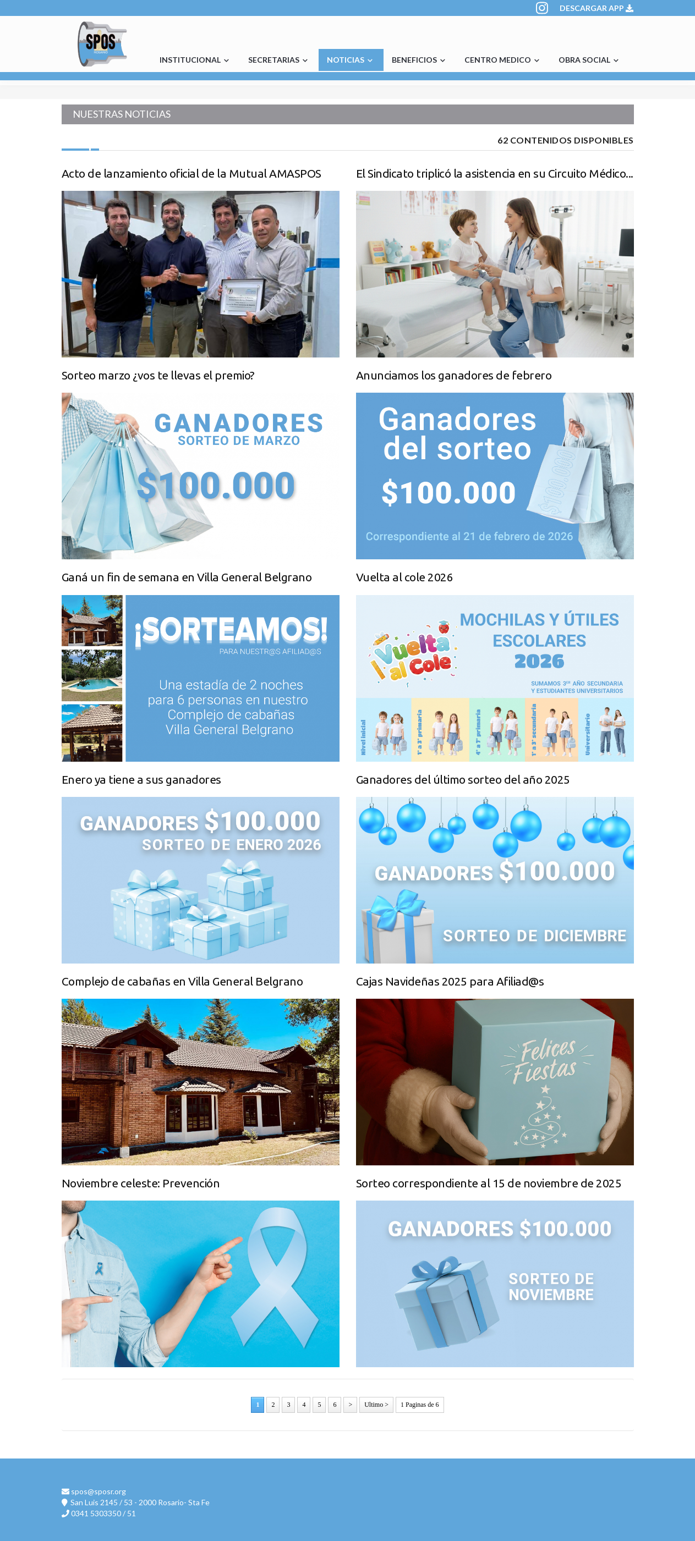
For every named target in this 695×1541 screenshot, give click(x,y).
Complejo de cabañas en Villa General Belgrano (182, 981)
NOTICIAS (351, 60)
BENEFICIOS (420, 60)
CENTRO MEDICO (503, 60)
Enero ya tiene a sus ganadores (141, 779)
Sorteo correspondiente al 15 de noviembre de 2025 (489, 1183)
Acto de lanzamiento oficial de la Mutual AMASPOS (191, 173)
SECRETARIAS (279, 60)
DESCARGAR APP (596, 8)
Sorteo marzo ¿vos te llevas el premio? (158, 375)
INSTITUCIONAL (196, 60)
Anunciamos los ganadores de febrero (454, 375)
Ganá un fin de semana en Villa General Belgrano (187, 577)
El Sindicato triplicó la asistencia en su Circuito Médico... (494, 173)
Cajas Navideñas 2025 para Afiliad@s (450, 981)
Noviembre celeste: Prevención (141, 1183)
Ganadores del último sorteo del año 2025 (463, 779)
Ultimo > (376, 1404)
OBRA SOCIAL (590, 60)
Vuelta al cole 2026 (404, 577)
